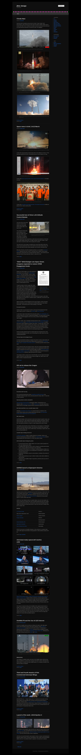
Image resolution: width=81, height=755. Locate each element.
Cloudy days (21, 19)
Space (21, 121)
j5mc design (21, 6)
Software (55, 29)
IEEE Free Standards (57, 43)
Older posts (19, 746)
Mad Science (56, 22)
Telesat (35, 632)
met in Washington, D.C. (44, 313)
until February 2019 (20, 352)
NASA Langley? (20, 515)
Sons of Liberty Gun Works (22, 526)
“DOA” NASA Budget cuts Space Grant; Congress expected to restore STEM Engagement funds (30, 264)
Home (18, 13)
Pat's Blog (55, 37)
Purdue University (20, 517)
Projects (55, 27)
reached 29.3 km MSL (27, 404)
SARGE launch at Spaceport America (29, 468)
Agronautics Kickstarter (21, 524)
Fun (54, 18)
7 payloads (30, 493)
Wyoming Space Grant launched (23, 402)
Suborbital (23, 534)
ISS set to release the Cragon (27, 365)
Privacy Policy (35, 751)
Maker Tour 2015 (57, 23)
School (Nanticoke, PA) (21, 521)
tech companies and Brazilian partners (28, 342)
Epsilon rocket (21, 730)
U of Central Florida (20, 511)
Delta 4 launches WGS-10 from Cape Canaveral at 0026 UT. (33, 178)
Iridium (31, 632)
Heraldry (55, 21)
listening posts (36, 404)
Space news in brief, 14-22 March (28, 126)
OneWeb (31, 629)
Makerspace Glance (57, 24)
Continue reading (20, 120)
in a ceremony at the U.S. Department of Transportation (37, 701)
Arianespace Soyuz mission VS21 (36, 630)
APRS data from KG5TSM (32, 496)
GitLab (55, 42)
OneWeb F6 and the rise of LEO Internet (30, 620)
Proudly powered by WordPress (43, 751)
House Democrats (40, 311)
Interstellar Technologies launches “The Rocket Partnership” (33, 204)
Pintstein (55, 38)
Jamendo (55, 44)
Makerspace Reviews (57, 25)
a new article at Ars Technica (25, 410)
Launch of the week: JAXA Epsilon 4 (29, 715)
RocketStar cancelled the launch (38, 394)
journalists (33, 311)
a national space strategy (40, 436)
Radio (55, 28)
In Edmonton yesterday (21, 435)
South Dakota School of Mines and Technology (34, 322)
